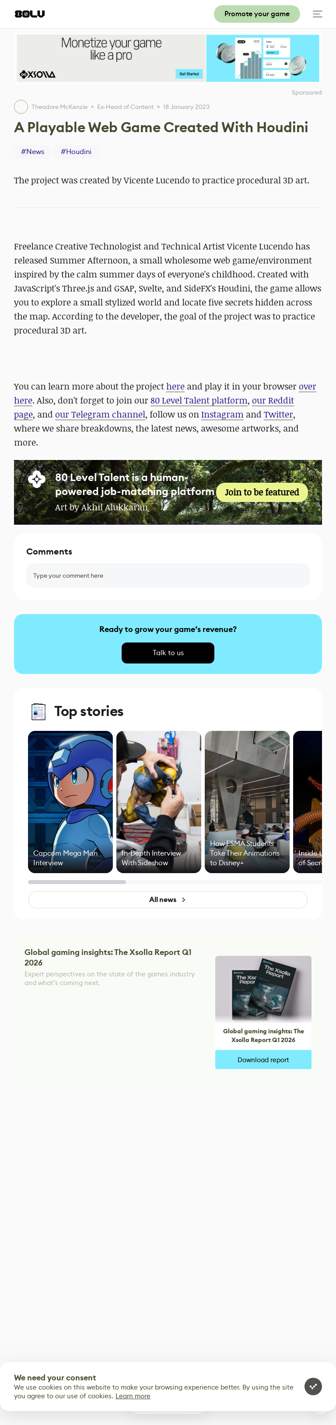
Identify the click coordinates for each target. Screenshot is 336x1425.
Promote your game (257, 13)
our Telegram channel (100, 414)
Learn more (133, 1396)
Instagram (222, 414)
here (175, 386)
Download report (263, 1060)
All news (168, 899)
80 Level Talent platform (199, 400)
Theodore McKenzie (60, 107)
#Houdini (76, 151)
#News (32, 151)
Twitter (278, 414)
